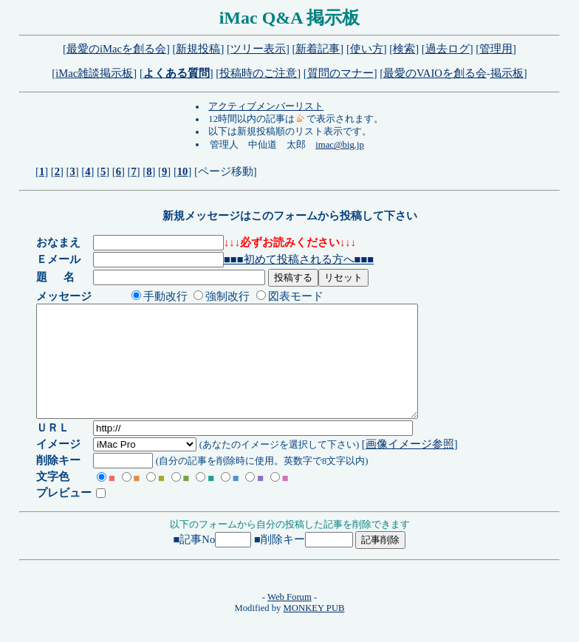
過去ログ (447, 49)
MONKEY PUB (314, 630)
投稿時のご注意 (258, 73)
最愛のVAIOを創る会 (435, 73)
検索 (404, 49)
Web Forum (289, 619)
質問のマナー (340, 73)
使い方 (366, 49)
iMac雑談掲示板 (94, 73)
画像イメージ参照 (410, 466)
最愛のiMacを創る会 (116, 49)
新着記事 (317, 49)
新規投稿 (198, 49)
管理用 (496, 49)
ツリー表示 (258, 49)
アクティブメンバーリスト (265, 106)
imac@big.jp (339, 145)
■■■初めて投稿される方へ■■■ (299, 259)
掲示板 (507, 73)
